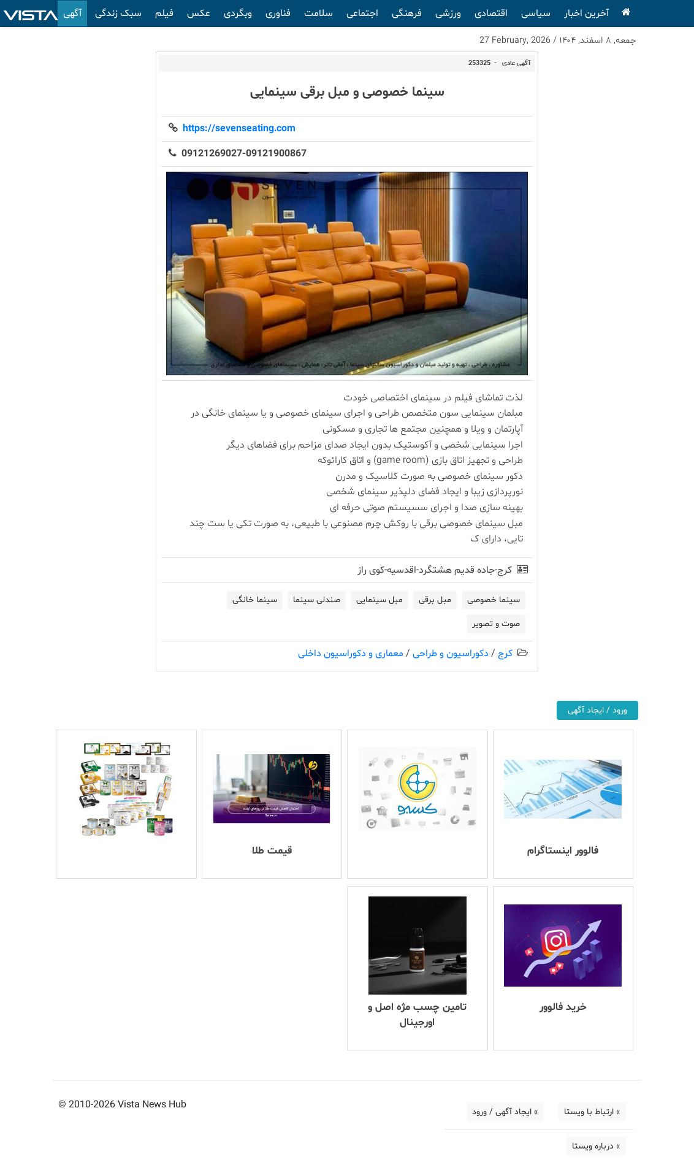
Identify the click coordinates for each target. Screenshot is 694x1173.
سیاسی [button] (536, 13)
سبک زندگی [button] (118, 13)
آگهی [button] (72, 13)
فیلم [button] (164, 13)
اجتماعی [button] (362, 13)
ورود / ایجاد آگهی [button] (597, 710)
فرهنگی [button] (407, 13)
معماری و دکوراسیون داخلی (350, 653)
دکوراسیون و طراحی (451, 653)
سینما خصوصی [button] (493, 600)
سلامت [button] (318, 13)
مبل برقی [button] (435, 600)
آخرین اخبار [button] (586, 13)
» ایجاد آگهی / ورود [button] (505, 1112)
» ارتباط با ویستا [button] (592, 1112)
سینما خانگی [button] (254, 600)
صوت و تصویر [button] (496, 624)
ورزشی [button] (448, 13)
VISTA (31, 14)
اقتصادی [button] (491, 13)
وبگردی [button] (238, 13)
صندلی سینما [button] (316, 600)
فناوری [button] (278, 13)
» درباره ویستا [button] (596, 1146)
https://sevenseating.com (237, 129)
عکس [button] (198, 13)
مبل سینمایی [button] (379, 600)
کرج (505, 653)
